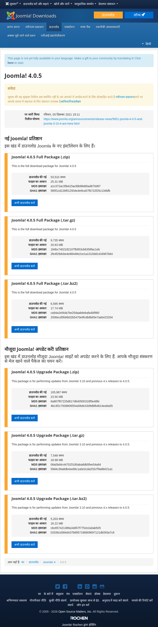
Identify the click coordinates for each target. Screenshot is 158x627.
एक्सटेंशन (69, 27)
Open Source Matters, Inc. (75, 611)
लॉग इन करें (83, 605)
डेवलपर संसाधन (108, 4)
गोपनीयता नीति (38, 600)
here (11, 62)
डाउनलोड (108, 15)
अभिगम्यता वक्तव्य (16, 600)
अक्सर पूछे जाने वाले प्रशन (21, 35)
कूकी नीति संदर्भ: (58, 600)
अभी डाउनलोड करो (24, 202)
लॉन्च (139, 15)
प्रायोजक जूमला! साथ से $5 (84, 600)
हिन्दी (146, 44)
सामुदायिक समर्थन (85, 4)
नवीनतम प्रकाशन (34, 27)
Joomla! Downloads (31, 16)
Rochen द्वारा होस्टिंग (79, 624)
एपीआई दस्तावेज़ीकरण (53, 35)
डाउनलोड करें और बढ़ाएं (37, 4)
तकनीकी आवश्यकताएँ (108, 27)
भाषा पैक (85, 27)
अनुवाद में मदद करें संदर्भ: (115, 600)
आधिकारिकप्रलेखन (70, 101)
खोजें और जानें (63, 4)
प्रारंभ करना (13, 27)
